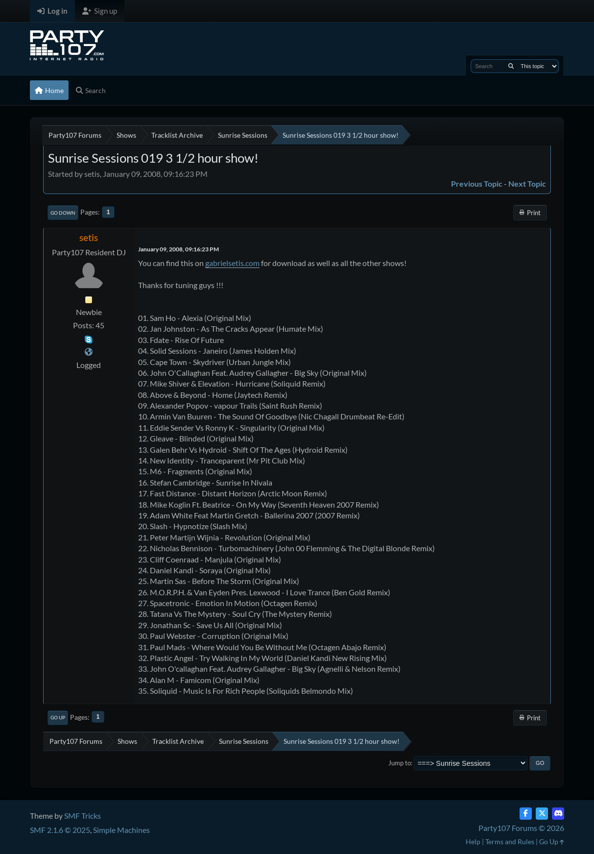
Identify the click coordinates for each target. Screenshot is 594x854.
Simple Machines (121, 829)
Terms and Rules (509, 841)
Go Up (57, 717)
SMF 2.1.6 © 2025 (60, 829)
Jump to (399, 763)
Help (473, 841)
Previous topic (476, 183)
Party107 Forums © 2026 (521, 827)
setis (88, 237)
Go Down (62, 213)
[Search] (511, 66)
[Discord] (558, 813)
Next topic (527, 183)
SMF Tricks (82, 815)
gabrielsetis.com (232, 263)
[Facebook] (526, 813)
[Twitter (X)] (542, 813)
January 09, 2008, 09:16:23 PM (178, 249)
